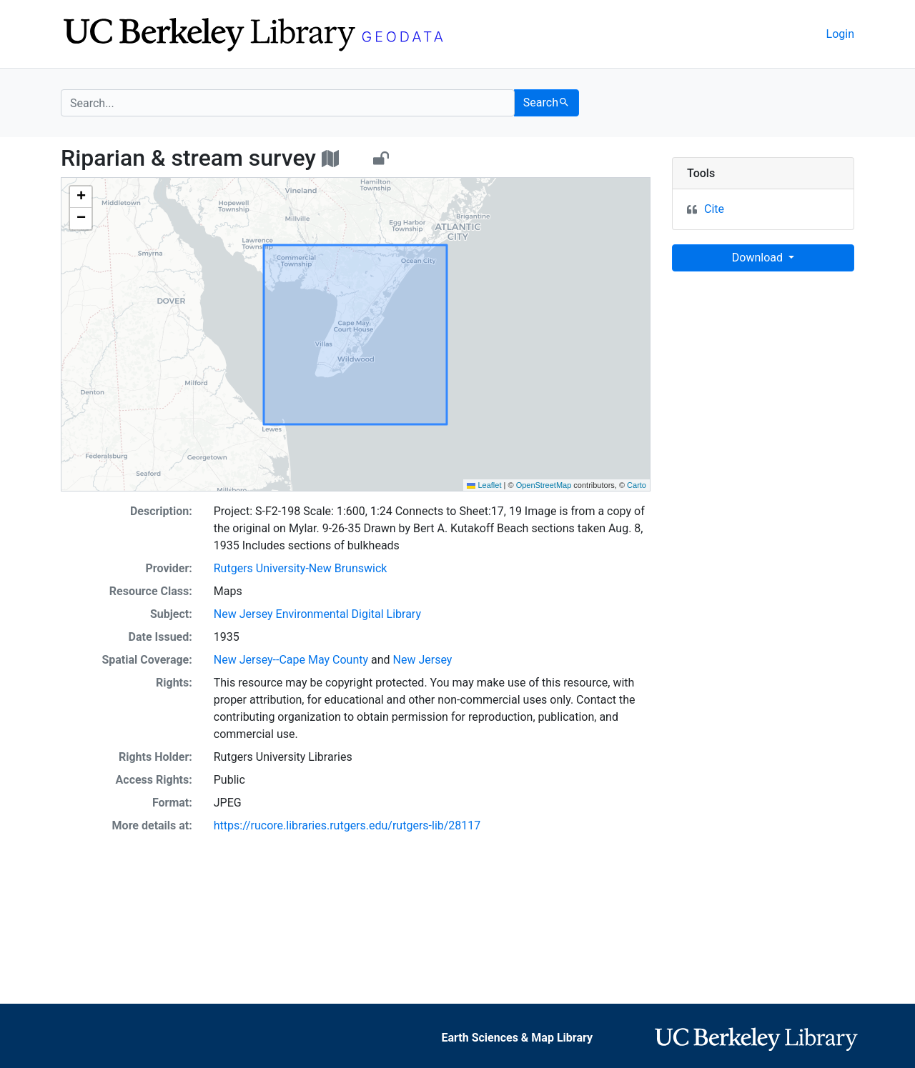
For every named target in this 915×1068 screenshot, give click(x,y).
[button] (81, 197)
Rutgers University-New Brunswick (300, 568)
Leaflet (484, 485)
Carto (636, 485)
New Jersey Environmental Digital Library (317, 614)
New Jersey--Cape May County (291, 660)
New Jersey (422, 660)
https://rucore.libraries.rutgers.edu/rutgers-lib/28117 (347, 825)
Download (759, 257)
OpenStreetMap (544, 485)
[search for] (288, 102)
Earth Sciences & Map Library (517, 1037)
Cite (714, 209)
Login (840, 34)
